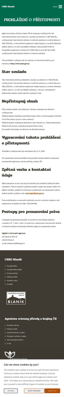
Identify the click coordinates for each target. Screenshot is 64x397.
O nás (9, 343)
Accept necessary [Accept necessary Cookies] (34, 391)
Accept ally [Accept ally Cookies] (52, 391)
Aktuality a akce (12, 280)
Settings (11, 391)
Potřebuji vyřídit (12, 277)
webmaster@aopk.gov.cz (34, 193)
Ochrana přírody (12, 273)
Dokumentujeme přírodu (15, 340)
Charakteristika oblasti (14, 269)
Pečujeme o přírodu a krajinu (16, 336)
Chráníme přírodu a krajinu (16, 332)
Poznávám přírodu (13, 325)
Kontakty (10, 284)
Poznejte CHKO (12, 266)
